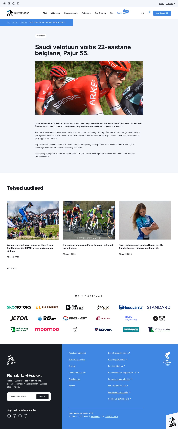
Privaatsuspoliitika (77, 359)
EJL (111, 13)
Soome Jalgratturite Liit (118, 399)
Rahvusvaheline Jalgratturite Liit (122, 372)
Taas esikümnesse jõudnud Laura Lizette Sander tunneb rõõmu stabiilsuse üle (141, 246)
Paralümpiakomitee (116, 359)
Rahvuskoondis (71, 13)
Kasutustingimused (77, 353)
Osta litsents (74, 379)
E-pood (161, 3)
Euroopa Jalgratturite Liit (119, 379)
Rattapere (86, 13)
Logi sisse (169, 3)
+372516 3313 (111, 416)
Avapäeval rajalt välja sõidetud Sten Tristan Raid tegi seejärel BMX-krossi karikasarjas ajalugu (30, 248)
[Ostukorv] (148, 13)
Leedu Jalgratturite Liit (118, 392)
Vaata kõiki (12, 268)
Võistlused (55, 13)
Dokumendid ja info (77, 372)
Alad (45, 13)
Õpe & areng (100, 13)
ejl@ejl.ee (95, 416)
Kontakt (72, 385)
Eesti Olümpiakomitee (118, 353)
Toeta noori (122, 13)
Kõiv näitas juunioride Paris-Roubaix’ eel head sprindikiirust (88, 246)
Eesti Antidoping (115, 366)
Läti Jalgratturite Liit (117, 385)
